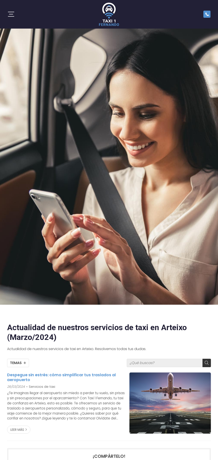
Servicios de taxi (42, 386)
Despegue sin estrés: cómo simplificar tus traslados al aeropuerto (61, 377)
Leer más (17, 429)
